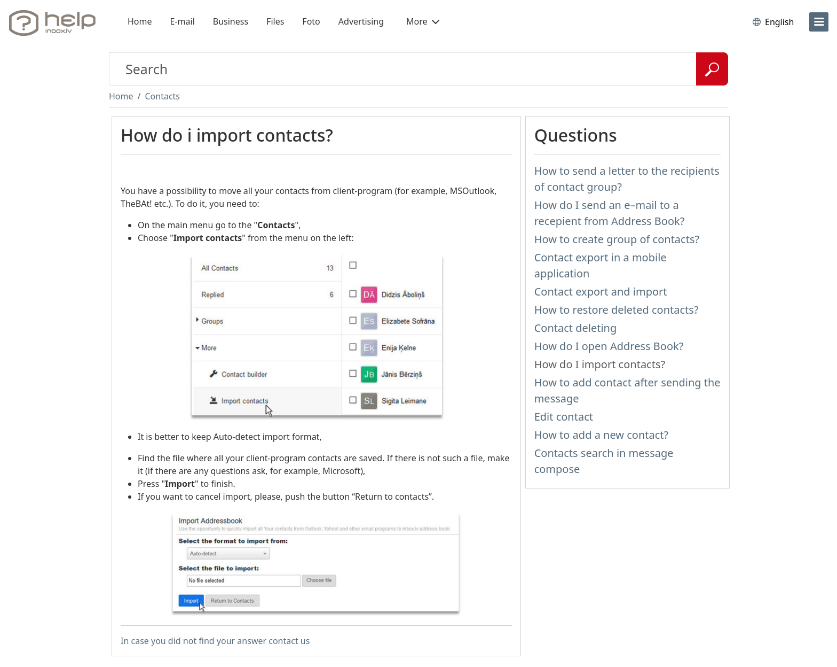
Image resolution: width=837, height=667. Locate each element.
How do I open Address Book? (609, 346)
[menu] (818, 22)
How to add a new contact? (601, 435)
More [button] (422, 21)
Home (140, 21)
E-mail (182, 21)
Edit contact (563, 416)
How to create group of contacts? (617, 239)
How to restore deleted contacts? (616, 310)
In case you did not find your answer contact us (215, 641)
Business (230, 21)
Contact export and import (600, 291)
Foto (311, 21)
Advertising (361, 21)
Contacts (162, 96)
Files (275, 21)
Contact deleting (575, 328)
